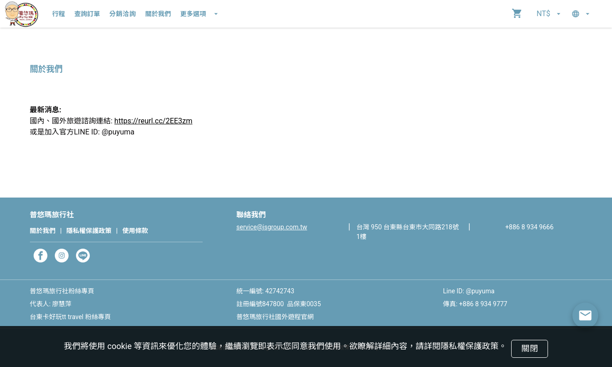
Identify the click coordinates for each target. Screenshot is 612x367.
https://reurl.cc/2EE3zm (153, 121)
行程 (58, 13)
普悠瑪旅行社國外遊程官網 (275, 316)
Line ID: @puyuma (469, 291)
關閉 (529, 348)
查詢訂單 (87, 13)
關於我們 (158, 13)
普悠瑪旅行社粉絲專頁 (62, 291)
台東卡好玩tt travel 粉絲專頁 (70, 316)
